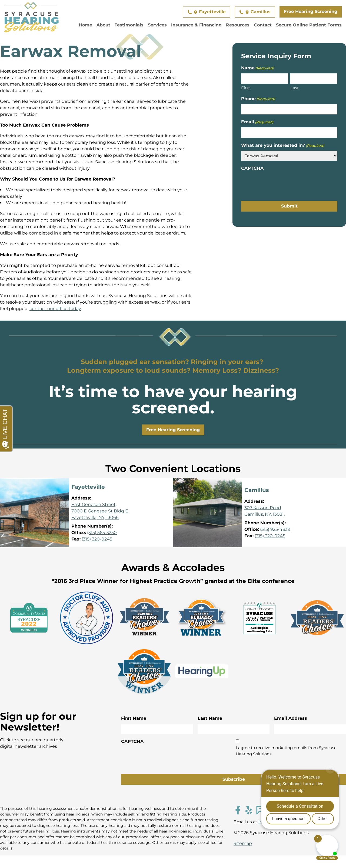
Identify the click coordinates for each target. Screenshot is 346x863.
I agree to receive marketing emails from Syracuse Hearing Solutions (286, 750)
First (245, 87)
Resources (237, 25)
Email (257, 122)
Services (157, 25)
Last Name (210, 718)
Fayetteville (207, 11)
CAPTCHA (252, 168)
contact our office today (55, 308)
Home (85, 25)
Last (294, 87)
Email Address (290, 718)
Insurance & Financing (196, 25)
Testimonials (129, 25)
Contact (263, 25)
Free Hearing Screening (310, 11)
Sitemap (243, 843)
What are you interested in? (282, 145)
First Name (133, 718)
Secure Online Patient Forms (309, 25)
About (103, 25)
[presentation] (282, 184)
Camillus (255, 11)
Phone (258, 99)
